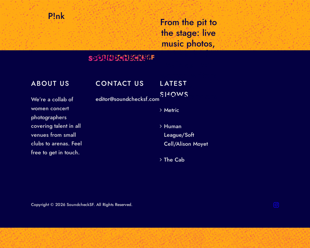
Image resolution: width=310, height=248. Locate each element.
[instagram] (276, 205)
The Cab (174, 160)
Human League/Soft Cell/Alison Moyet (186, 135)
